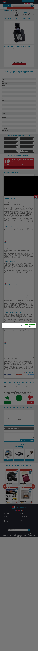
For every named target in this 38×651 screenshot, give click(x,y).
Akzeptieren (29, 324)
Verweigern (29, 326)
